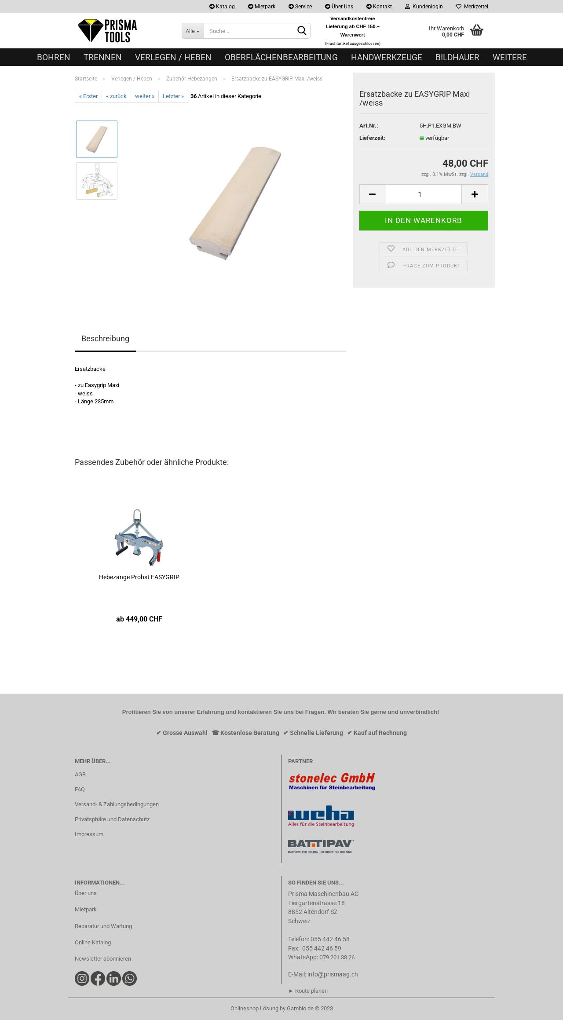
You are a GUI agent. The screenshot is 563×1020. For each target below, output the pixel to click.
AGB (80, 774)
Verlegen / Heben (173, 57)
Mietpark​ (86, 909)
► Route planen (308, 990)
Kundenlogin (424, 7)
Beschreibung (105, 338)
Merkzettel (472, 7)
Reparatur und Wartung (103, 926)
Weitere (510, 57)
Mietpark (261, 7)
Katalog (222, 7)
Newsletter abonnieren (103, 958)
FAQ (80, 789)
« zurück (116, 96)
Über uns (86, 893)
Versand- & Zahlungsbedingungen (117, 804)
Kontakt (379, 7)
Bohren (53, 57)
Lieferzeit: (372, 138)
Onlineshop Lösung (254, 1008)
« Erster (88, 96)
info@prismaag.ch (332, 974)
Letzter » (173, 96)
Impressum (89, 834)
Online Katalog (93, 942)
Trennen (103, 57)
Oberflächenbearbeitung (281, 57)
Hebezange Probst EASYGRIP (139, 577)
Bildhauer (457, 57)
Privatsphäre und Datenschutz (112, 819)
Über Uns (339, 7)
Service (300, 7)
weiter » (144, 96)
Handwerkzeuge (386, 57)
